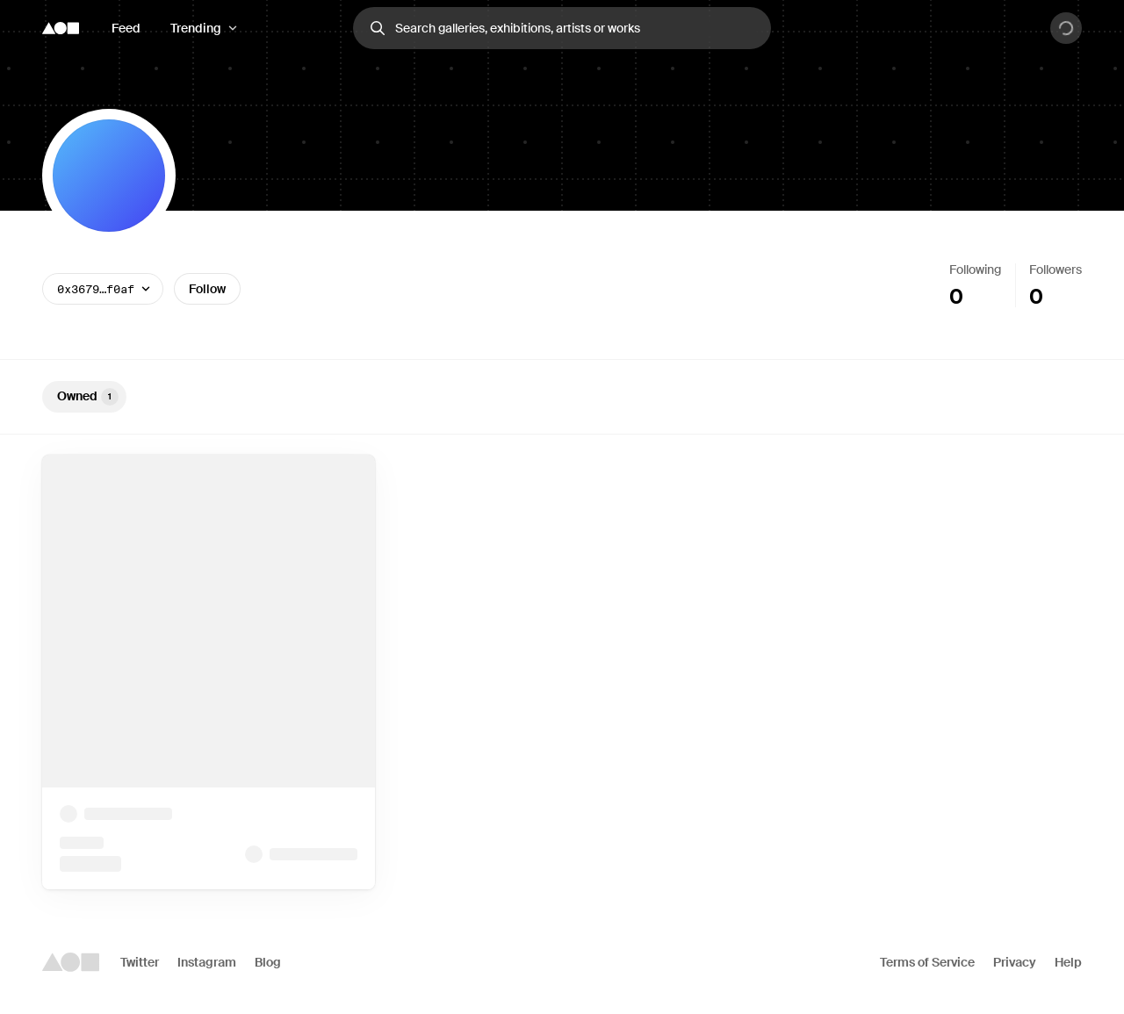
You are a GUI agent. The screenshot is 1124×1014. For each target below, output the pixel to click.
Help (1068, 962)
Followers (1055, 269)
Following (975, 269)
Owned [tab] (88, 397)
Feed (126, 28)
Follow (207, 289)
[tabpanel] (562, 672)
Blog (268, 962)
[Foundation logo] (60, 28)
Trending (195, 28)
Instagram (206, 962)
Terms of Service (927, 962)
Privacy (1014, 962)
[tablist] (562, 397)
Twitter (139, 962)
